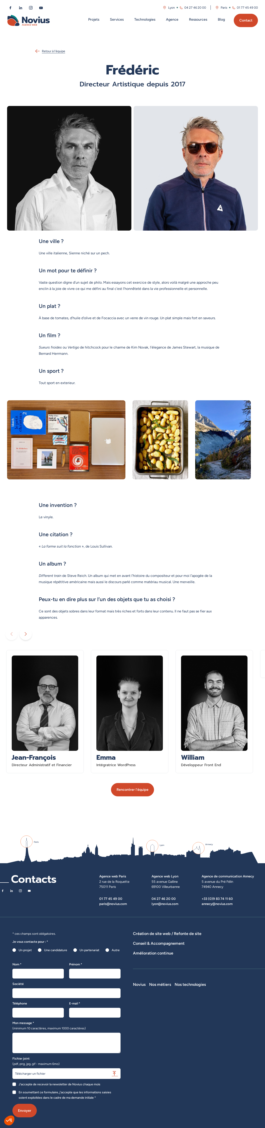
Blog (221, 19)
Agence (172, 19)
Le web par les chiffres (148, 1028)
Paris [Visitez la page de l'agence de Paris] (224, 7)
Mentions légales (144, 1053)
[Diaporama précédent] (11, 634)
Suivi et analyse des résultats (175, 978)
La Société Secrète (146, 1046)
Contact (245, 20)
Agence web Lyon (165, 876)
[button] (9, 1120)
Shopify (230, 1034)
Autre (116, 950)
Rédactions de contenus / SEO (209, 962)
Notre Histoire (143, 1015)
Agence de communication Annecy (228, 876)
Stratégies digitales (170, 962)
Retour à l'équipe (50, 51)
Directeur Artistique (203, 1046)
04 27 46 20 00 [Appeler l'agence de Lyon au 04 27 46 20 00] (195, 7)
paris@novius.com (113, 904)
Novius (139, 1009)
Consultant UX (199, 1065)
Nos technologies (240, 1009)
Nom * (16, 964)
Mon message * (49, 1025)
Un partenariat (89, 950)
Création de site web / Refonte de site (167, 933)
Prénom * (75, 964)
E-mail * (74, 1003)
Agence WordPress (146, 946)
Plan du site (141, 1071)
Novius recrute (143, 1040)
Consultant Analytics (203, 1059)
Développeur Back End (205, 1028)
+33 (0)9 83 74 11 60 (217, 899)
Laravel (230, 1015)
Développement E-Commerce (196, 940)
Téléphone (19, 1003)
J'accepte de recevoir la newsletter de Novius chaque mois (59, 1084)
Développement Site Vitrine (240, 940)
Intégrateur (197, 1034)
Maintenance (142, 978)
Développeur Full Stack (205, 1015)
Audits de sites (143, 962)
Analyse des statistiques (215, 978)
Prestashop (233, 1028)
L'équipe (139, 1022)
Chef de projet (199, 1040)
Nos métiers (200, 1009)
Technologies (144, 19)
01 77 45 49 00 (110, 899)
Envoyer (24, 1110)
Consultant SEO (200, 1053)
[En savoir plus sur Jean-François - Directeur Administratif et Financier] (45, 711)
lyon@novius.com (165, 904)
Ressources (198, 19)
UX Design (241, 962)
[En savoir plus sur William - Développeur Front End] (214, 711)
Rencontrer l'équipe (132, 789)
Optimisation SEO (248, 978)
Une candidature (55, 950)
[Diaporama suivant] (25, 634)
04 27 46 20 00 (164, 899)
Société (18, 984)
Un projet (25, 950)
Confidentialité (143, 1059)
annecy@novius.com (217, 904)
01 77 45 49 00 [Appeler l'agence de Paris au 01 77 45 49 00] (247, 7)
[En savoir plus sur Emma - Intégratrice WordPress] (129, 711)
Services (117, 19)
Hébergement (173, 946)
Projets (93, 19)
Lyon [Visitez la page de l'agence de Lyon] (171, 7)
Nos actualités (143, 1034)
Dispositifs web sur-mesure (152, 940)
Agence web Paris (112, 876)
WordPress (232, 1022)
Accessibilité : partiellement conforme (159, 1065)
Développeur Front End (205, 1022)
